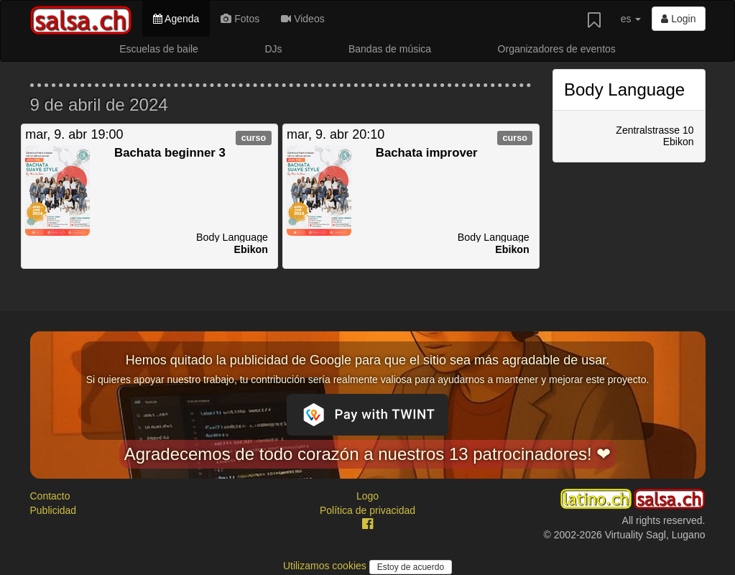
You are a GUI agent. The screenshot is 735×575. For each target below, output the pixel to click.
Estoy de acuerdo (410, 567)
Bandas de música (389, 49)
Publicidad (53, 510)
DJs (273, 49)
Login (678, 18)
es (631, 18)
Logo (367, 496)
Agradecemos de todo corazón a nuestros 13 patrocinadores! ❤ (367, 454)
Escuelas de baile (158, 49)
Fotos (240, 18)
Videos (302, 18)
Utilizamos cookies (326, 565)
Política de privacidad (367, 510)
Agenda (176, 18)
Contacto (50, 496)
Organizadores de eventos (557, 49)
